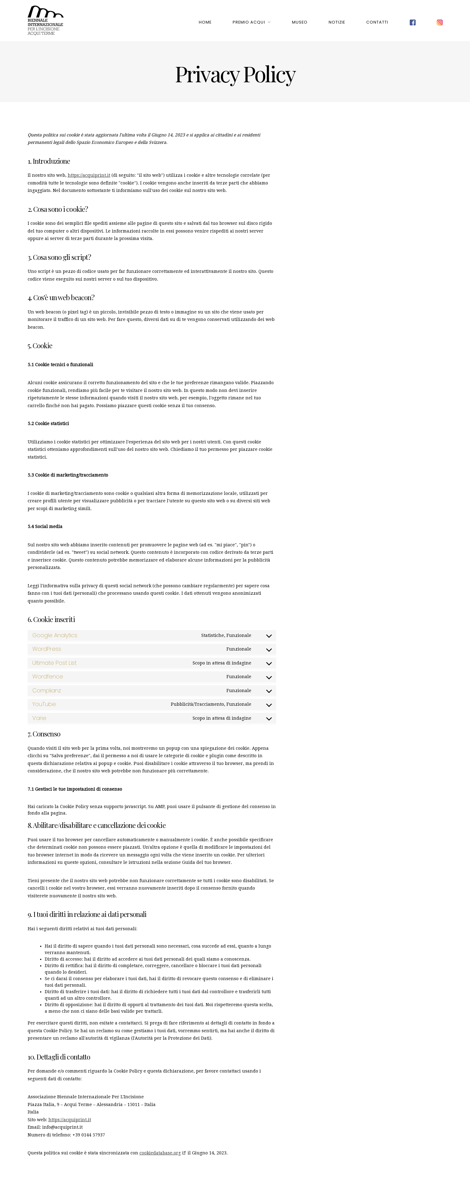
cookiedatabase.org (160, 1150)
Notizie (337, 21)
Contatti (377, 21)
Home (205, 21)
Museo (300, 21)
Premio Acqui (249, 21)
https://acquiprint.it (89, 172)
